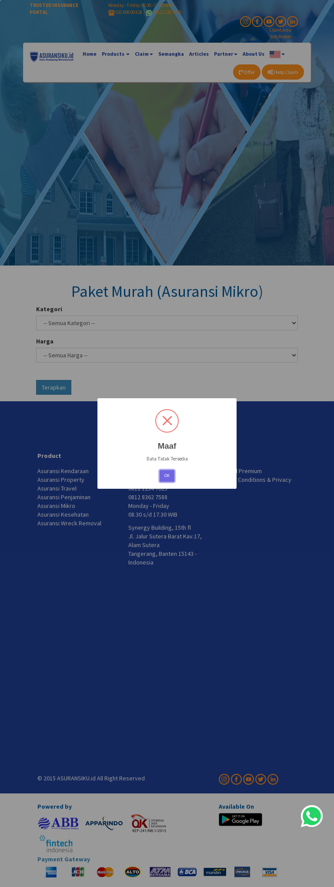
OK (167, 475)
